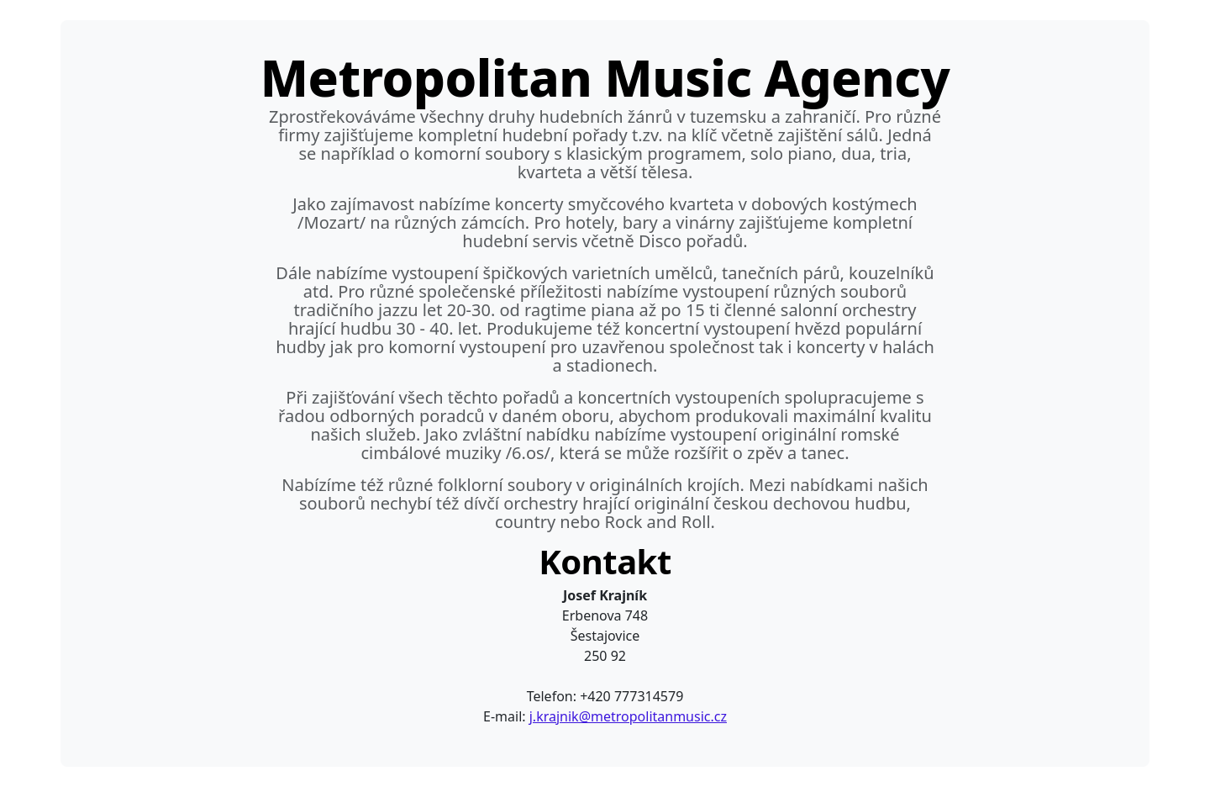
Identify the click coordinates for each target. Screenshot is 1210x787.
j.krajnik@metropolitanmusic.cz (628, 716)
